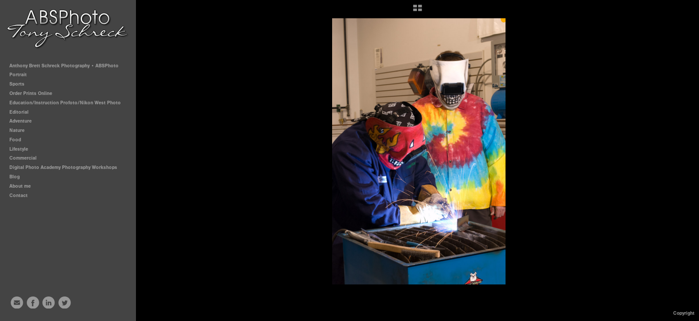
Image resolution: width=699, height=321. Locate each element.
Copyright (684, 313)
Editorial (19, 112)
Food (15, 140)
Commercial (23, 158)
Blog (14, 177)
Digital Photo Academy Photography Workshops (66, 167)
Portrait (21, 75)
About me (20, 186)
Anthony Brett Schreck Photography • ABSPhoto (64, 66)
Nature (17, 130)
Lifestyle (18, 149)
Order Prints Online (30, 93)
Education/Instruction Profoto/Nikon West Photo (65, 103)
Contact (18, 195)
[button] (417, 11)
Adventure (20, 121)
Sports (20, 84)
